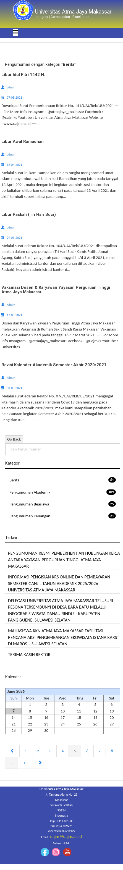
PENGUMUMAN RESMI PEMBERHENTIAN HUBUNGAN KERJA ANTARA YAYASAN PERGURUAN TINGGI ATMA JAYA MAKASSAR (64, 559)
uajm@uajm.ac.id (66, 836)
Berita (62, 480)
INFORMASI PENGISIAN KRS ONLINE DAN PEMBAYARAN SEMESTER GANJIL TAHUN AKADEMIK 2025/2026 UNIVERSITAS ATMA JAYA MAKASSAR (59, 583)
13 (25, 762)
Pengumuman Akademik (62, 492)
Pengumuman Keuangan (62, 515)
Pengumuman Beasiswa (62, 504)
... (11, 762)
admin (11, 87)
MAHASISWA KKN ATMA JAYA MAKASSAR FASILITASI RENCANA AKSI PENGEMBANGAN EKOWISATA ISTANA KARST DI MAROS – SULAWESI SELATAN (63, 637)
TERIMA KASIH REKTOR (29, 654)
